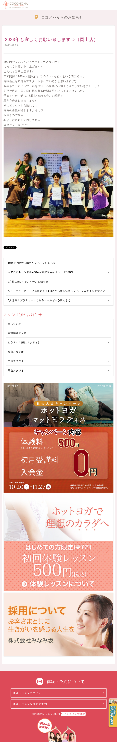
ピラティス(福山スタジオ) (23, 342)
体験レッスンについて (27, 693)
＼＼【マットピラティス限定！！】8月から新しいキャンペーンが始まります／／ (56, 290)
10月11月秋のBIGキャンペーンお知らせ (32, 262)
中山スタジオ (16, 361)
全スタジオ (14, 323)
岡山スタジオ (16, 370)
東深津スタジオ (17, 332)
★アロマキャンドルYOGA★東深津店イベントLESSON (40, 272)
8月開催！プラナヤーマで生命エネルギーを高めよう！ (40, 300)
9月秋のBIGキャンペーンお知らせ (28, 281)
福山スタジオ (16, 351)
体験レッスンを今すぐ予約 (30, 704)
